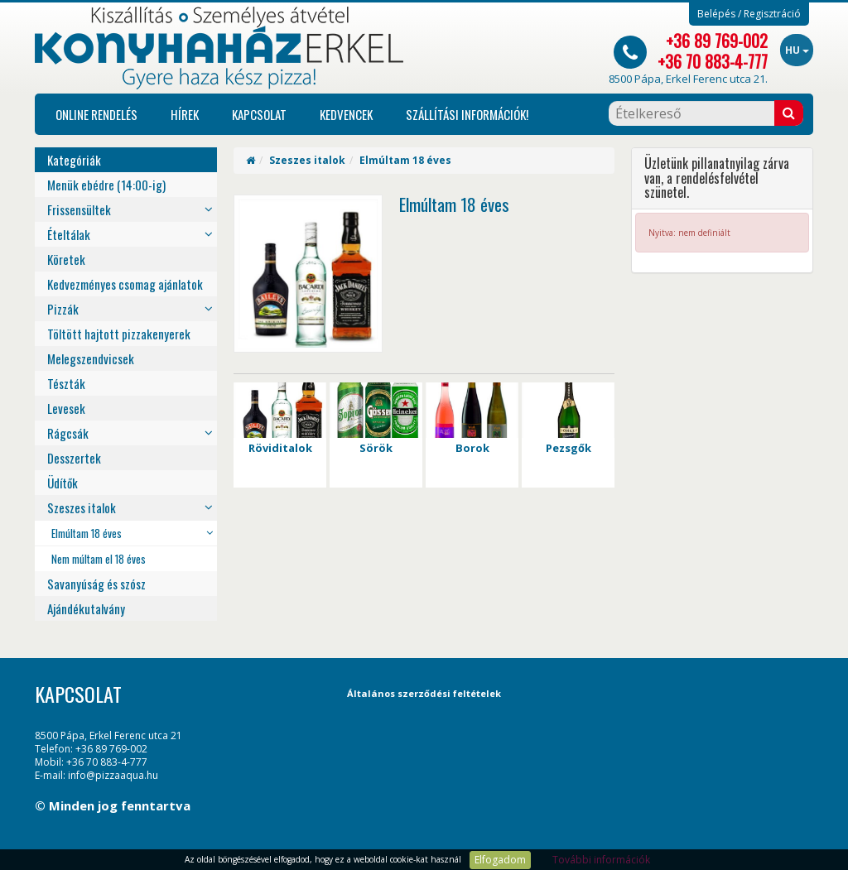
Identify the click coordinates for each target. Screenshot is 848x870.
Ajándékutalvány (86, 608)
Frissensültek (79, 209)
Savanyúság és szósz (96, 583)
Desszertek (74, 458)
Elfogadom (500, 860)
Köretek (66, 259)
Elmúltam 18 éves (86, 533)
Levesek (66, 408)
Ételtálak (68, 234)
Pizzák (63, 309)
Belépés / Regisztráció (749, 14)
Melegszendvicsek (90, 358)
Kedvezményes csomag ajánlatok (125, 284)
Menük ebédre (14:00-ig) (106, 184)
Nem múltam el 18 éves (98, 558)
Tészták (66, 383)
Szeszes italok (81, 507)
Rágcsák (68, 433)
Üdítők (62, 482)
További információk (601, 860)
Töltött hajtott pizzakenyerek (118, 333)
